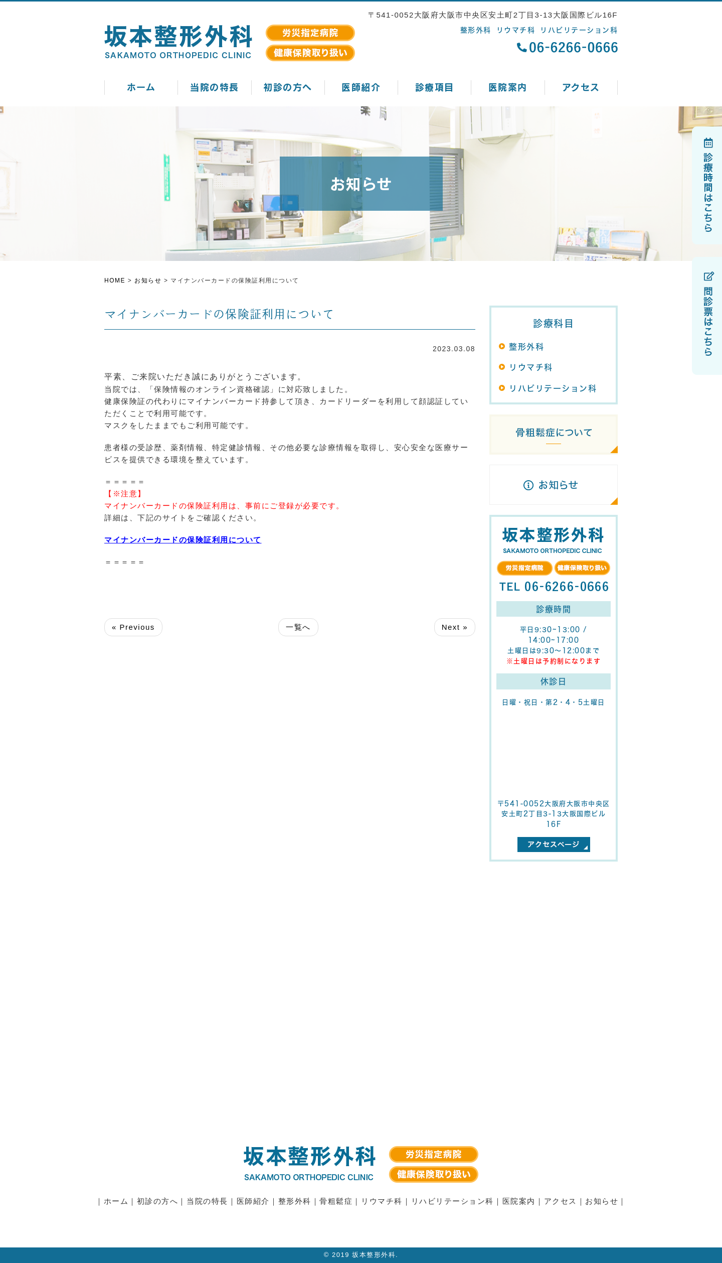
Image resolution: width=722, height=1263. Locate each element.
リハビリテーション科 (553, 388)
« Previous (133, 627)
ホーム (141, 87)
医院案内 (507, 87)
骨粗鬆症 (335, 1201)
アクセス (581, 87)
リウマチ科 (531, 367)
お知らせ (601, 1201)
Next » (455, 627)
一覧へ (298, 627)
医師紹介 (361, 87)
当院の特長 (214, 87)
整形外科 (526, 346)
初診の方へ (287, 87)
